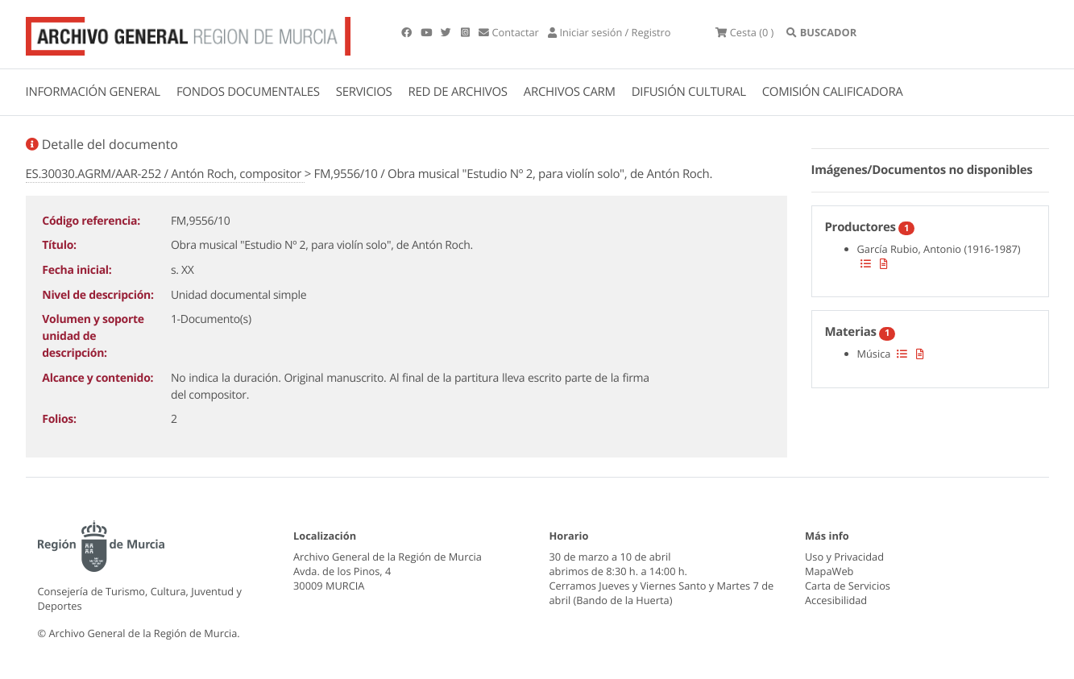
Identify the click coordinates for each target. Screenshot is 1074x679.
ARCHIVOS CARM (570, 92)
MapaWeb (829, 571)
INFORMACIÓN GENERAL (93, 92)
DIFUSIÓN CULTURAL (689, 92)
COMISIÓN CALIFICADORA (832, 92)
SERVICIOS (364, 92)
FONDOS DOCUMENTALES (248, 92)
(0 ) (744, 32)
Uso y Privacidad (844, 556)
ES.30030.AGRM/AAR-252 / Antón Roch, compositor (165, 174)
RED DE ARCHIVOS (458, 92)
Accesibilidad (836, 600)
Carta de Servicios (847, 585)
